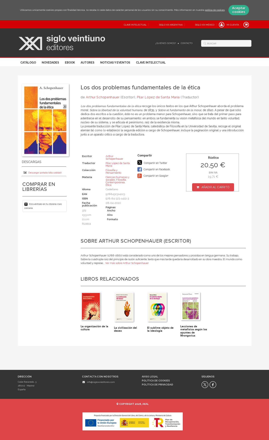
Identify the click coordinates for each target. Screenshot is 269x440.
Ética (108, 184)
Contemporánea (115, 182)
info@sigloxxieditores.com (101, 382)
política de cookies (215, 10)
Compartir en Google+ (152, 175)
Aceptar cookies (238, 10)
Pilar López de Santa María (158, 97)
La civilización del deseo (125, 329)
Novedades (50, 62)
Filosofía (121, 179)
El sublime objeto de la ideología (160, 329)
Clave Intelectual (151, 62)
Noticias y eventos (115, 62)
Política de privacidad (157, 384)
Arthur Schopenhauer (103, 97)
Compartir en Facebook (153, 169)
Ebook (70, 62)
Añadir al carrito (215, 187)
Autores (87, 62)
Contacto (187, 43)
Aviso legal (150, 376)
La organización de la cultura (94, 328)
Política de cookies (156, 380)
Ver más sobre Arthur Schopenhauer (127, 263)
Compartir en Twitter (152, 162)
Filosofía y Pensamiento (113, 171)
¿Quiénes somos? (165, 43)
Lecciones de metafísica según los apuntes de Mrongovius (193, 331)
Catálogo (28, 62)
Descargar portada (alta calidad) (43, 172)
